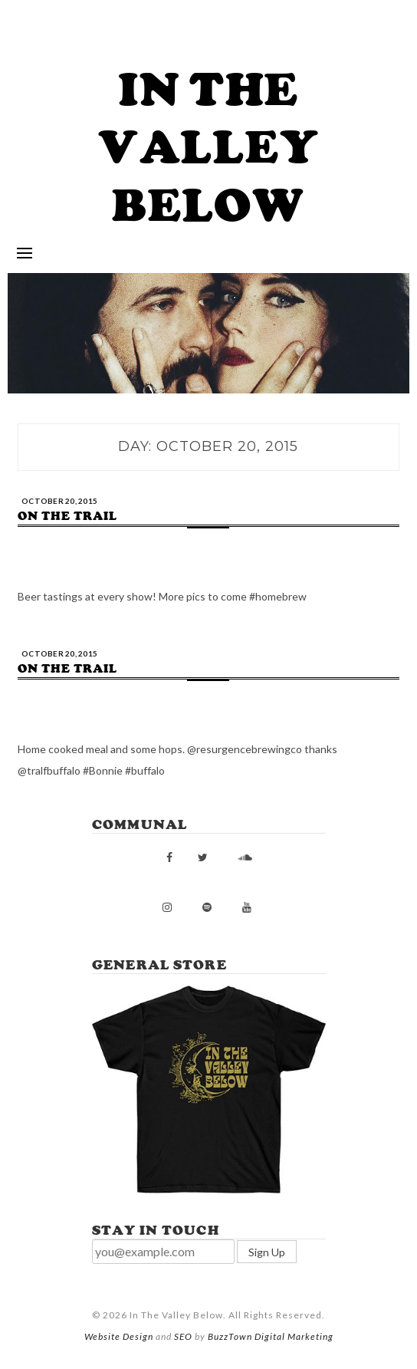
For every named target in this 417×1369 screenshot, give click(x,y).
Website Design (118, 1336)
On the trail (67, 516)
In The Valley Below (209, 147)
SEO (183, 1336)
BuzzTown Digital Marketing (270, 1336)
